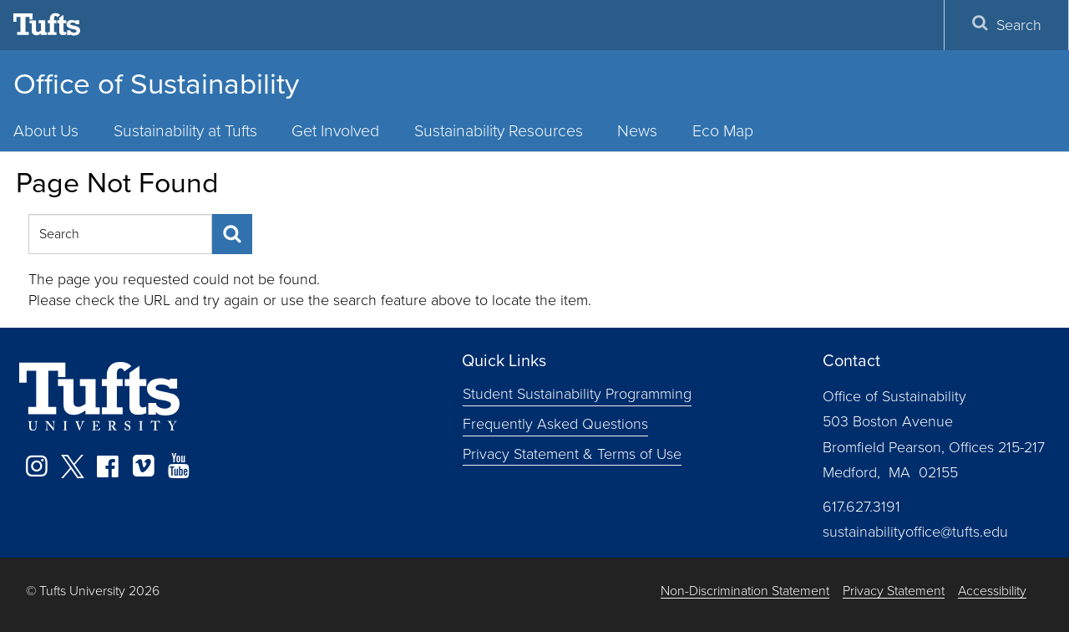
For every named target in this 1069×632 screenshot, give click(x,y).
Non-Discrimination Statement (745, 591)
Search (1006, 25)
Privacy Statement (894, 591)
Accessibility (992, 591)
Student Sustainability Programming (577, 394)
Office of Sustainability (156, 83)
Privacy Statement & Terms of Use (572, 454)
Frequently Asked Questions (555, 424)
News (637, 131)
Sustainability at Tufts (185, 131)
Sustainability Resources (498, 131)
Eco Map (722, 131)
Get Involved (335, 131)
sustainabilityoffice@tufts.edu (915, 532)
